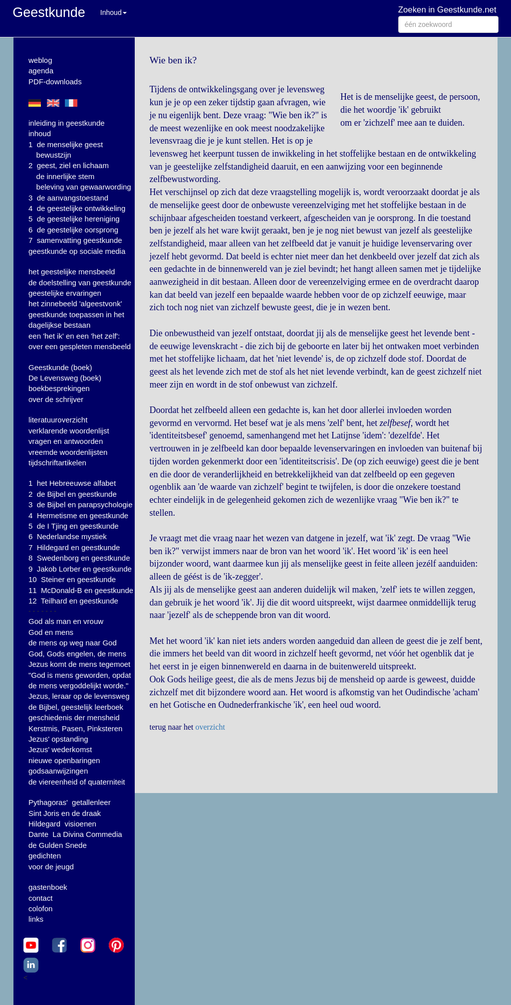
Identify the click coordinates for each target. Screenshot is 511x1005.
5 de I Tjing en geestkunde (73, 526)
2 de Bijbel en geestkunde (72, 494)
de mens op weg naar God (72, 642)
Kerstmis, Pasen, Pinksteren (75, 728)
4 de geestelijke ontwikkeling (76, 208)
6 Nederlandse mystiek (67, 536)
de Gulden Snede (57, 845)
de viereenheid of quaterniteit (76, 782)
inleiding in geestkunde (66, 123)
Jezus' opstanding (58, 739)
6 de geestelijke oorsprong (73, 229)
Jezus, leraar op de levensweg (79, 696)
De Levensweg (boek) (64, 378)
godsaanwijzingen (58, 771)
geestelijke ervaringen (64, 293)
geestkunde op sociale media (76, 251)
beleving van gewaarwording (83, 187)
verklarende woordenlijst (68, 430)
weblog (40, 60)
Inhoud (113, 12)
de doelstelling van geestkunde (79, 282)
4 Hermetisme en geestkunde (78, 515)
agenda (40, 70)
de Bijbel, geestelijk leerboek (75, 707)
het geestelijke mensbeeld (71, 271)
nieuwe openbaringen (64, 760)
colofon (40, 908)
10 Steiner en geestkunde (72, 579)
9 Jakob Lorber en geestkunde (80, 569)
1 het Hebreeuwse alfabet (72, 483)
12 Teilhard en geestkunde (73, 601)
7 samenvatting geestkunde (75, 240)
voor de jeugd (51, 866)
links (35, 919)
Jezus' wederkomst (60, 749)
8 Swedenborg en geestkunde (79, 558)
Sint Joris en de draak (64, 813)
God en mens (50, 632)
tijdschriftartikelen (57, 462)
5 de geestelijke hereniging (74, 218)
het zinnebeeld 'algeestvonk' (75, 303)
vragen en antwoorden (65, 441)
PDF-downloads (55, 81)
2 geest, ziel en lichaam (68, 165)
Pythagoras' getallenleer (69, 802)
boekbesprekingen (59, 388)
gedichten (44, 855)
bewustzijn (53, 155)
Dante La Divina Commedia (75, 834)
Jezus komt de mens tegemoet (79, 664)
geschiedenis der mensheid (74, 717)
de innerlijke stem (65, 176)
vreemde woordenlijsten (67, 452)
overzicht (210, 727)
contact (40, 898)
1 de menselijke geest (65, 144)
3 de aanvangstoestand (68, 198)
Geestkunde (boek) (60, 367)
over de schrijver (55, 399)
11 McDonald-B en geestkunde (80, 590)
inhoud (39, 133)
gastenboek (47, 887)
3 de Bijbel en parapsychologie (80, 504)
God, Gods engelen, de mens (77, 653)
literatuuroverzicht (57, 419)
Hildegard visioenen (62, 823)
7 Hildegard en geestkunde (74, 547)
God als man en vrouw (65, 621)
